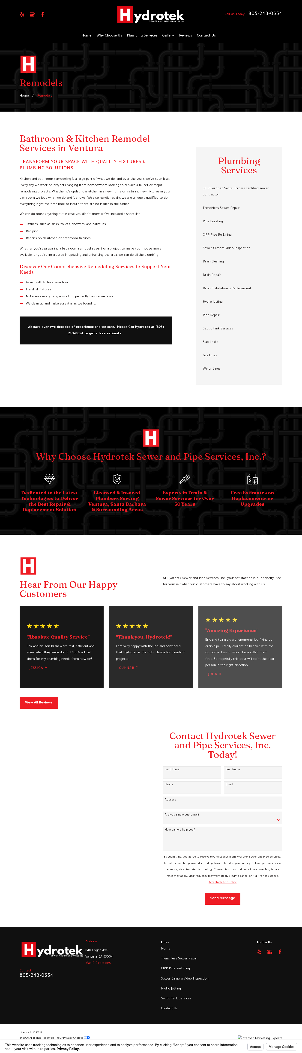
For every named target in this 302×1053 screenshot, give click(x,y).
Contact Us (169, 1008)
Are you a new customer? (178, 815)
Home (165, 949)
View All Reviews (39, 703)
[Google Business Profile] (32, 14)
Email (225, 784)
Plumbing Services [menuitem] (142, 36)
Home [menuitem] (86, 36)
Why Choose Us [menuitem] (109, 36)
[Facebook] (42, 14)
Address (166, 800)
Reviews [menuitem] (185, 36)
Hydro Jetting (171, 989)
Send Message (218, 899)
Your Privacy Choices (73, 1038)
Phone (165, 784)
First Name (168, 769)
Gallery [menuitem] (168, 36)
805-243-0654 (265, 14)
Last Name (229, 769)
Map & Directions (98, 963)
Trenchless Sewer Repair (179, 959)
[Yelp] (22, 14)
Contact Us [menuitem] (206, 36)
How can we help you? (176, 830)
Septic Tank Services (176, 999)
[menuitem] (239, 192)
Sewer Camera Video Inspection (185, 979)
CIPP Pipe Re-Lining (175, 969)
